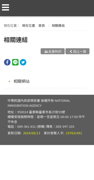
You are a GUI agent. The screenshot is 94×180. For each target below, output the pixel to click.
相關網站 (22, 81)
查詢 (87, 5)
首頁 (41, 25)
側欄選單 (5, 7)
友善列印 (54, 51)
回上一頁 (79, 51)
